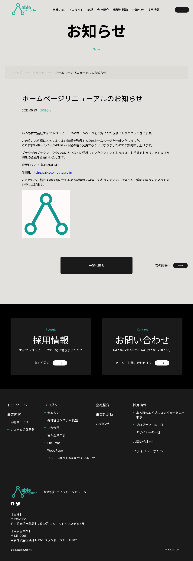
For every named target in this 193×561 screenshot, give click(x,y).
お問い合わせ (143, 441)
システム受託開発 (22, 429)
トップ (17, 72)
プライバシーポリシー (150, 450)
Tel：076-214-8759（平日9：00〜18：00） (142, 350)
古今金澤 (53, 427)
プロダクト (75, 9)
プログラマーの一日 (149, 424)
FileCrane (54, 442)
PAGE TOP (173, 549)
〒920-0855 (19, 519)
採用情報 (154, 9)
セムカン (53, 412)
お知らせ (138, 9)
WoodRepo (55, 450)
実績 (90, 9)
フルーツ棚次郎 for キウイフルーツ (71, 458)
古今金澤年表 (56, 435)
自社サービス (19, 422)
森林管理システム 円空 (62, 420)
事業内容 (59, 9)
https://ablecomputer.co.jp (53, 172)
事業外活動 (120, 9)
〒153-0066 (19, 535)
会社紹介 (103, 9)
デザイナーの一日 (148, 432)
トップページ (17, 404)
